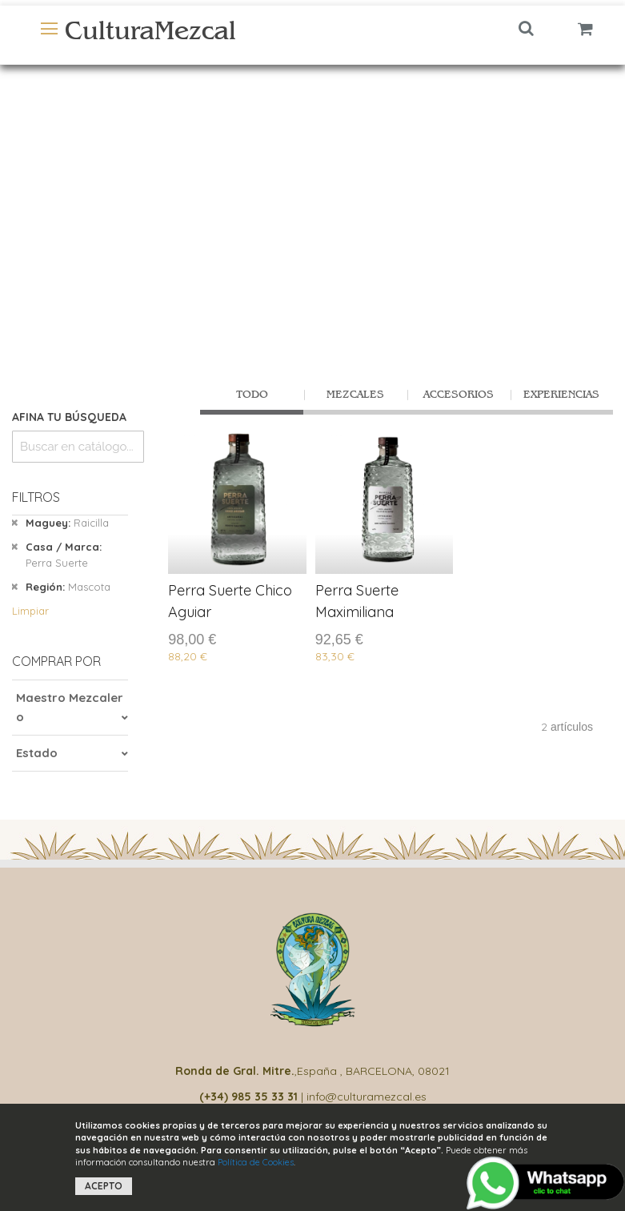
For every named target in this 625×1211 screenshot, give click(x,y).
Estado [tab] (37, 752)
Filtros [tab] (36, 497)
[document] (312, 1157)
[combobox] (78, 447)
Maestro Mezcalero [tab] (69, 707)
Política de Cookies (256, 1162)
